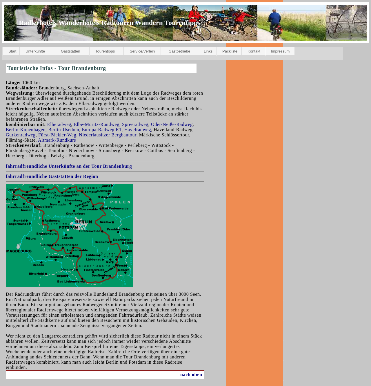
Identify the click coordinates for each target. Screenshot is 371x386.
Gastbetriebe (179, 51)
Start (12, 51)
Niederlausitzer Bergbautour (107, 134)
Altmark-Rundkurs (57, 140)
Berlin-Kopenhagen (26, 129)
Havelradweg (137, 129)
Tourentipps (105, 51)
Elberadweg (59, 124)
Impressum (280, 51)
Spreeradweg (135, 124)
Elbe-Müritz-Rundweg (96, 124)
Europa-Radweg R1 (102, 129)
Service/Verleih (142, 51)
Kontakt (254, 51)
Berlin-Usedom (63, 129)
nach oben (191, 374)
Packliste (229, 51)
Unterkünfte (35, 51)
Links (208, 51)
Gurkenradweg (21, 134)
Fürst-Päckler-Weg (57, 134)
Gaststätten (70, 51)
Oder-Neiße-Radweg (172, 124)
